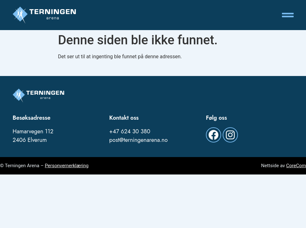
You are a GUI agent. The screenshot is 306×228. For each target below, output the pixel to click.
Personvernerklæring (66, 165)
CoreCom (296, 165)
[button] (288, 15)
